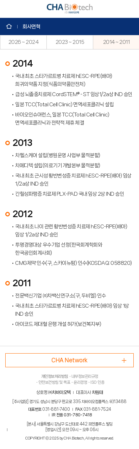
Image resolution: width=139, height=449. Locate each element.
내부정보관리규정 (84, 376)
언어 (130, 9)
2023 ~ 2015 (70, 42)
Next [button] (135, 42)
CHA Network (69, 360)
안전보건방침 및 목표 (54, 382)
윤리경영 (80, 382)
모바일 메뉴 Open (9, 9)
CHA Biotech (70, 9)
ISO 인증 (97, 382)
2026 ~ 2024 (23, 42)
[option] (23, 42)
